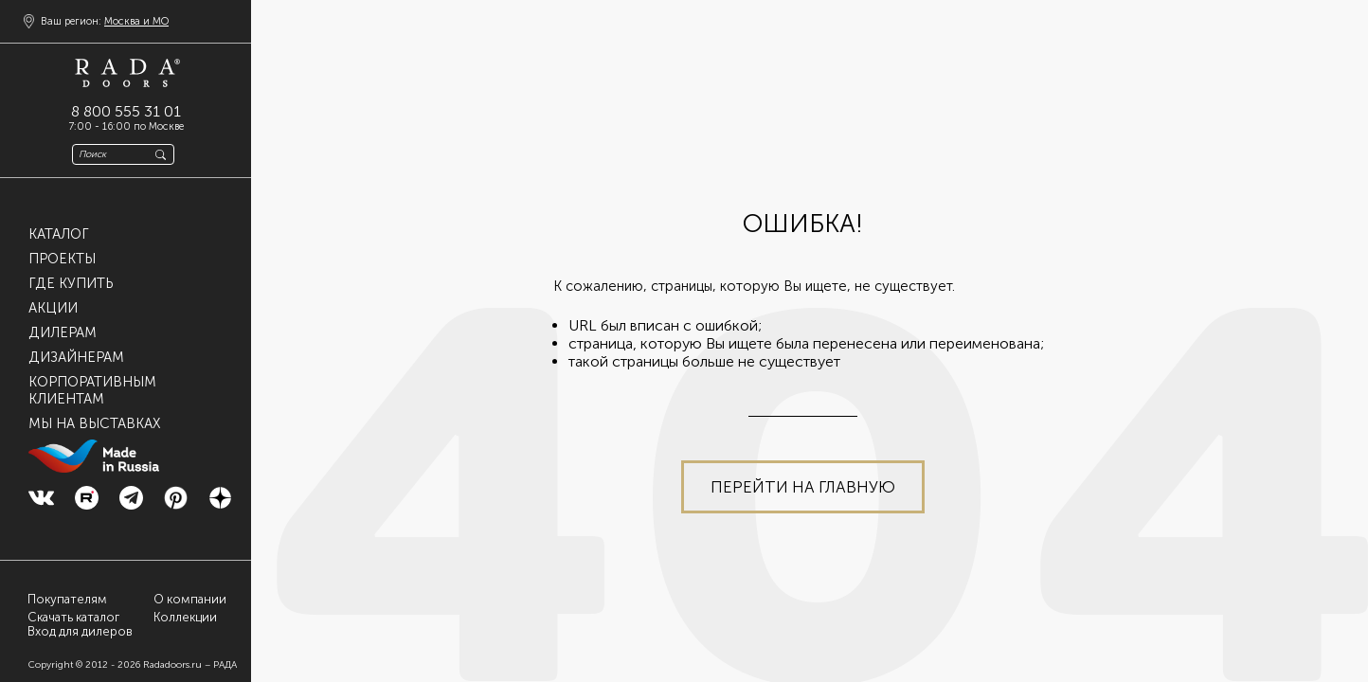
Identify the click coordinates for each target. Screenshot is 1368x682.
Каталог (58, 233)
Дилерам (62, 332)
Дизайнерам (76, 357)
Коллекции (185, 617)
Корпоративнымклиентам (92, 390)
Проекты (62, 258)
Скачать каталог (73, 617)
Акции (53, 307)
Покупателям (67, 599)
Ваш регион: (105, 21)
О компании (189, 599)
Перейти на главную (803, 486)
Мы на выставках (94, 423)
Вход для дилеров (80, 631)
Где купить (70, 283)
